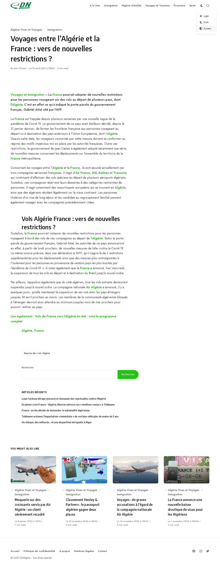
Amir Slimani (20, 68)
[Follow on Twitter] (208, 551)
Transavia (120, 173)
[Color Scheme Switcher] (201, 5)
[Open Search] (207, 5)
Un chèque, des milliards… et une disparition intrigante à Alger (57, 422)
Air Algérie (94, 287)
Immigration (54, 30)
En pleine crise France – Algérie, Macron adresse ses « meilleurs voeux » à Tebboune (68, 404)
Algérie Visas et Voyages (26, 30)
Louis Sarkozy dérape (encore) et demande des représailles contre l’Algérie (64, 398)
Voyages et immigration (27, 94)
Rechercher (28, 367)
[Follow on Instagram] (201, 551)
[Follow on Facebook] (194, 551)
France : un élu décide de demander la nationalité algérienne (56, 410)
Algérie (17, 104)
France (57, 94)
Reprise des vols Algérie (37, 353)
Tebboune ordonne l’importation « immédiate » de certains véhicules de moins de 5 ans (70, 416)
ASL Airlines (100, 173)
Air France (82, 173)
